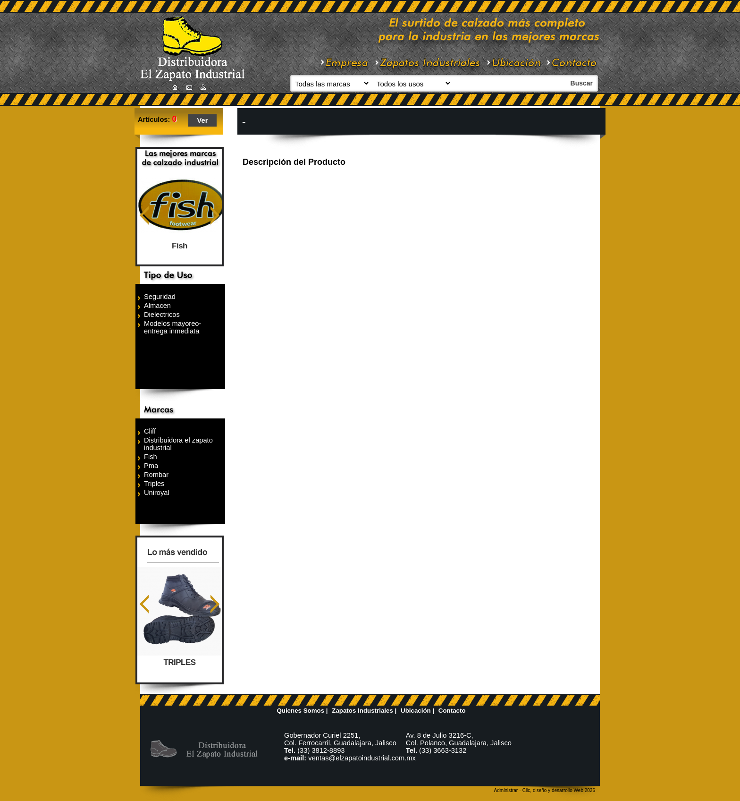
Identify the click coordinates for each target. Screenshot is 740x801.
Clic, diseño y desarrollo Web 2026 (558, 790)
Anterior (144, 215)
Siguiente (214, 215)
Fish (179, 245)
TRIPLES (180, 662)
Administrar (506, 790)
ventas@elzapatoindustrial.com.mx (362, 758)
